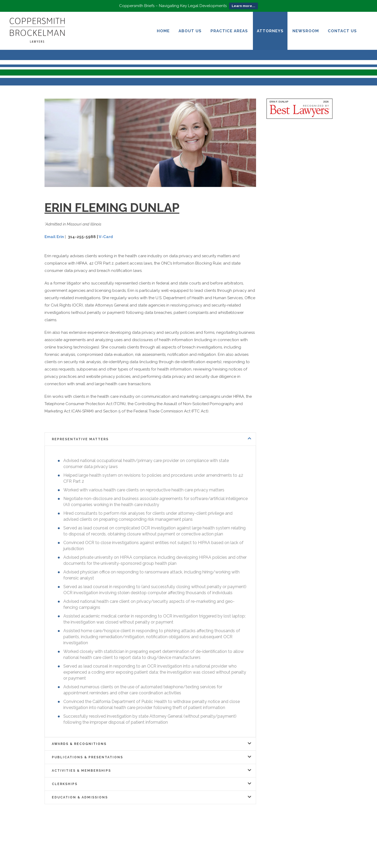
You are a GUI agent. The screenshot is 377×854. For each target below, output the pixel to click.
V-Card (106, 236)
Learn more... (243, 6)
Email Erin (54, 236)
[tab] (150, 439)
